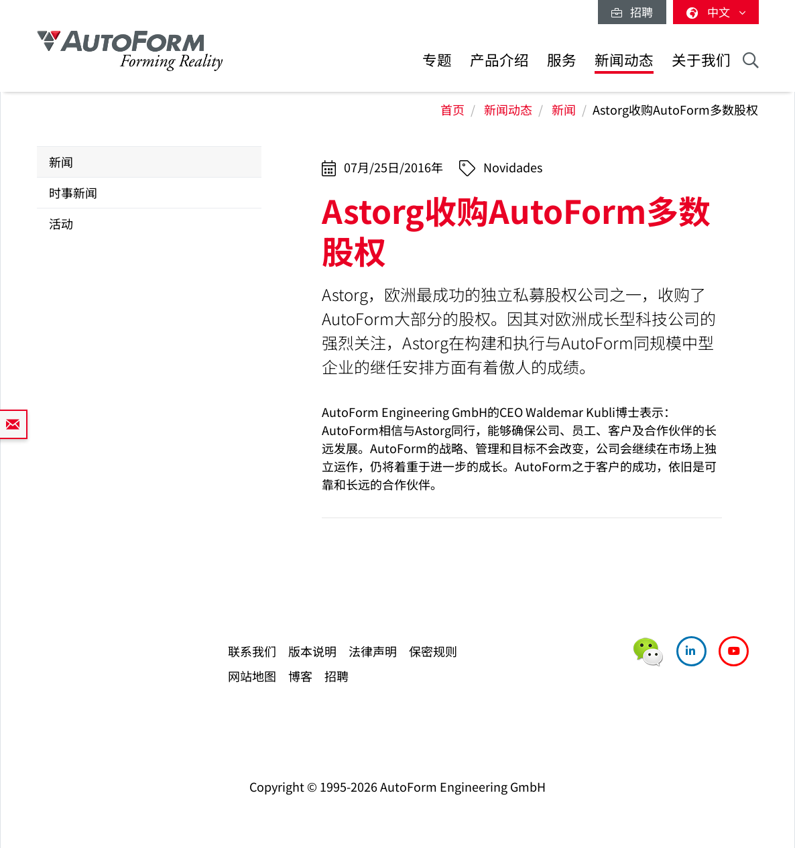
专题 (437, 59)
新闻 (564, 109)
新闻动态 (624, 59)
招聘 (632, 11)
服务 (561, 59)
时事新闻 (73, 192)
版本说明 (312, 651)
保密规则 (433, 651)
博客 (300, 675)
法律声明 (373, 651)
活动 (61, 223)
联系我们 (252, 651)
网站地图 (252, 675)
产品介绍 (499, 59)
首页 (452, 109)
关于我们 (701, 59)
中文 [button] (715, 11)
